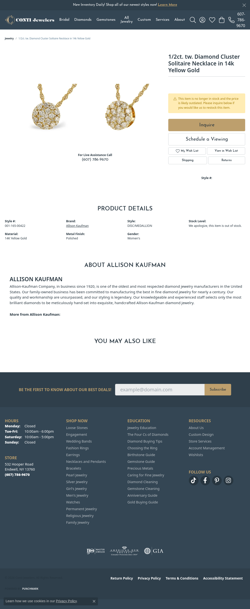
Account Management (207, 448)
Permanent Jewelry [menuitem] (81, 509)
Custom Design (201, 434)
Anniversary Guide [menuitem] (142, 495)
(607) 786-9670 (95, 160)
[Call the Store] (17, 474)
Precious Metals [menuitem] (140, 468)
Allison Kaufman (77, 226)
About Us (196, 427)
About (179, 20)
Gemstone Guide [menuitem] (141, 461)
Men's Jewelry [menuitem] (77, 495)
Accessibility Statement (223, 578)
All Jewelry (126, 20)
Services (162, 20)
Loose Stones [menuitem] (77, 427)
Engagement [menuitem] (76, 434)
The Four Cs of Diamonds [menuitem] (148, 434)
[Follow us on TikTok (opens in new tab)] (194, 480)
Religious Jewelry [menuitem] (80, 515)
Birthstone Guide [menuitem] (141, 454)
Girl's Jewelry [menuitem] (76, 488)
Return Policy (121, 578)
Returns (226, 160)
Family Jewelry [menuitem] (77, 522)
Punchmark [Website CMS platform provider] (30, 588)
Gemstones (106, 20)
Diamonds (83, 20)
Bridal (64, 20)
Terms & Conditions (182, 578)
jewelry (9, 38)
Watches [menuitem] (73, 502)
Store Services (200, 441)
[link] (236, 20)
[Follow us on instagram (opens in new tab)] (228, 480)
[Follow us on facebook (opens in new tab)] (205, 480)
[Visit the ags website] (124, 551)
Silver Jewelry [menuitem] (77, 482)
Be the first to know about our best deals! (65, 389)
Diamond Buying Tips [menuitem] (144, 441)
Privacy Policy (149, 578)
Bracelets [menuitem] (73, 468)
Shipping (187, 160)
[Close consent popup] (94, 601)
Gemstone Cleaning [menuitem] (143, 488)
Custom (144, 20)
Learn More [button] (167, 5)
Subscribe (218, 390)
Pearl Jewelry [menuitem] (76, 475)
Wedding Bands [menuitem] (79, 441)
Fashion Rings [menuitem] (77, 448)
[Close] (244, 5)
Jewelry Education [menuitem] (141, 427)
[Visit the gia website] (153, 551)
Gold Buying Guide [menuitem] (142, 502)
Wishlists (196, 454)
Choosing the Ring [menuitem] (142, 448)
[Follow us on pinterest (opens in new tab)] (217, 480)
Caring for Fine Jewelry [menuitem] (145, 475)
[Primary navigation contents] (122, 19)
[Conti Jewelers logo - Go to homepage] (29, 19)
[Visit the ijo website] (96, 551)
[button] (193, 20)
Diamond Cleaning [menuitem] (142, 482)
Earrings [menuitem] (73, 454)
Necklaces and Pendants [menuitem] (86, 461)
